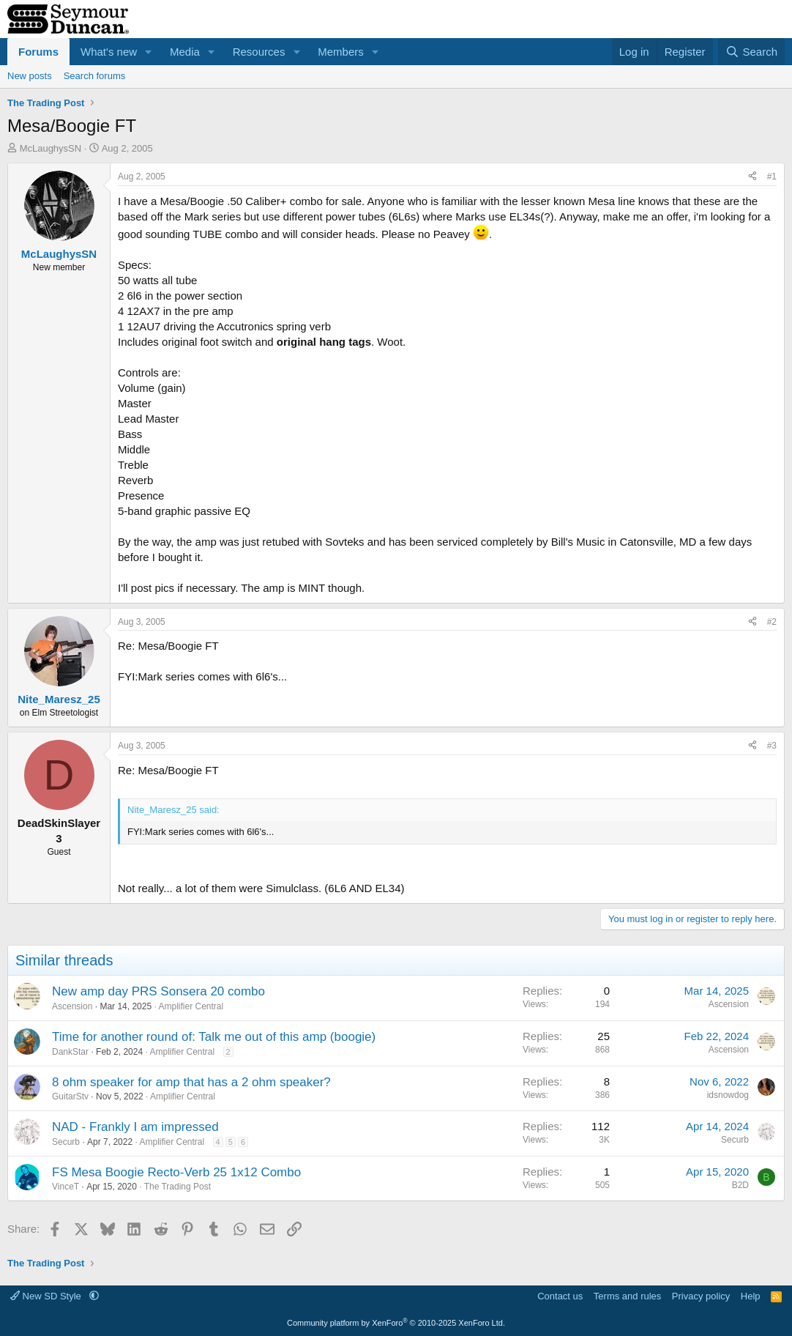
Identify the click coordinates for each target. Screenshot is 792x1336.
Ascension (72, 1006)
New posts (29, 75)
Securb (66, 1142)
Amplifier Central (190, 1006)
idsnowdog (728, 1095)
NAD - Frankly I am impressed (135, 1127)
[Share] (752, 176)
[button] (148, 51)
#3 (772, 746)
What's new (109, 51)
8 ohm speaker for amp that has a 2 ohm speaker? (191, 1082)
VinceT (65, 1186)
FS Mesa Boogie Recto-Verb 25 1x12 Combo (176, 1172)
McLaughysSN (51, 148)
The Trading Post (177, 1186)
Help (751, 1296)
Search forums (95, 75)
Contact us (560, 1296)
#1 (772, 176)
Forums (38, 51)
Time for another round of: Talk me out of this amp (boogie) (214, 1037)
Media (185, 51)
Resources (259, 51)
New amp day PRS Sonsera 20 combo (158, 991)
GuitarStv (70, 1096)
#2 (772, 622)
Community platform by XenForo (396, 1322)
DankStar (70, 1052)
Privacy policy (701, 1296)
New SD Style (46, 1296)
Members (341, 51)
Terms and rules (627, 1296)
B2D (740, 1185)
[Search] (751, 51)
